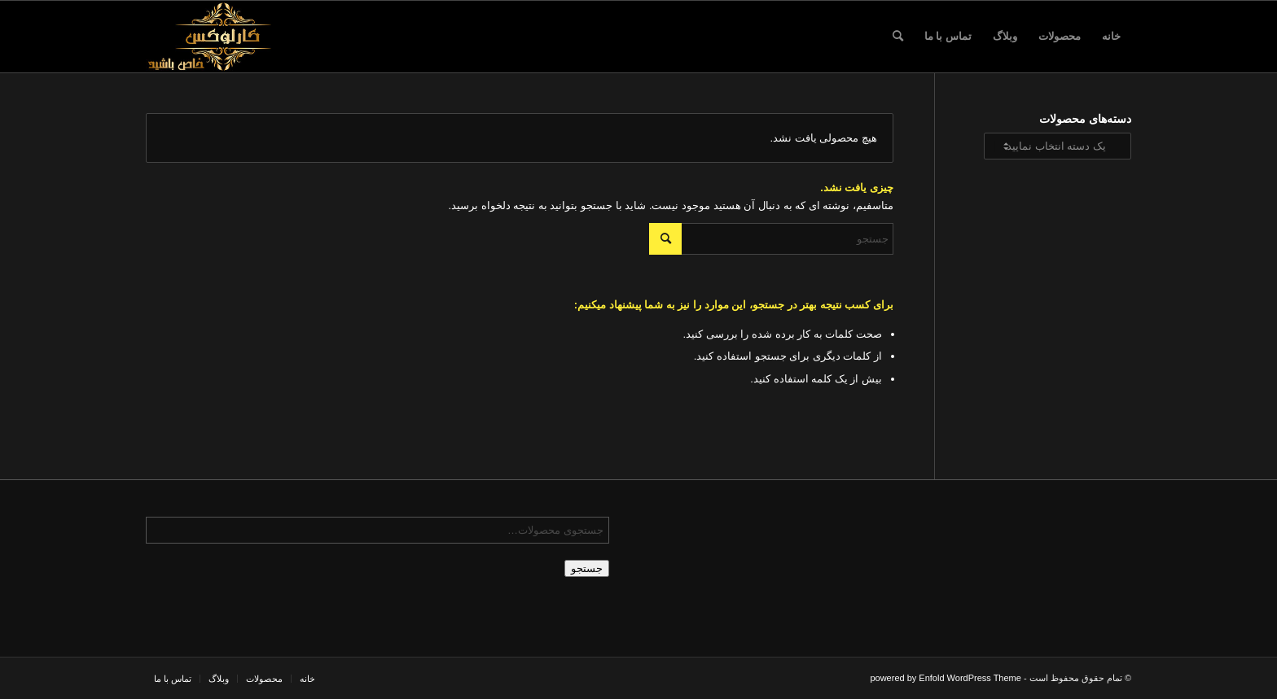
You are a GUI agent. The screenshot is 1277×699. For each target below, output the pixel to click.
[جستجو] (898, 36)
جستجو (587, 568)
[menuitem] (1111, 36)
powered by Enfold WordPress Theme (945, 678)
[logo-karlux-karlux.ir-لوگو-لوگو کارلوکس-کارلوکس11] (224, 36)
